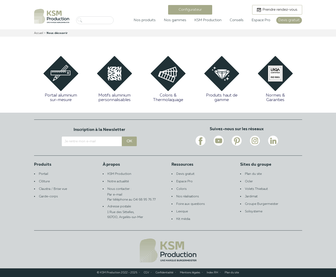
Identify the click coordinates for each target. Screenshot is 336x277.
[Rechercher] (102, 20)
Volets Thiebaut (256, 189)
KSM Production (119, 173)
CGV (146, 272)
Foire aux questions (190, 204)
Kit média (183, 219)
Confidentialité (164, 272)
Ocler (249, 181)
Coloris (181, 189)
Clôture (44, 181)
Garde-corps (48, 196)
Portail (43, 173)
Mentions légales (190, 272)
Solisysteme (253, 211)
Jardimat (251, 196)
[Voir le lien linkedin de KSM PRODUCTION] (273, 141)
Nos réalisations (187, 196)
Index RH (212, 272)
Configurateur (190, 10)
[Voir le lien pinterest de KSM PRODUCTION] (237, 141)
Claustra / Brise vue (53, 189)
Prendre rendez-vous (280, 10)
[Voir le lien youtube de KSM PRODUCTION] (219, 141)
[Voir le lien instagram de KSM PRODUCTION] (255, 141)
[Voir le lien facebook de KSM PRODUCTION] (200, 141)
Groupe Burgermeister (261, 204)
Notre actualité (118, 181)
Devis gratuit (185, 173)
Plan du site (253, 173)
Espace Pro (184, 181)
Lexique (182, 211)
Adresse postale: (134, 212)
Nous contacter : (134, 192)
